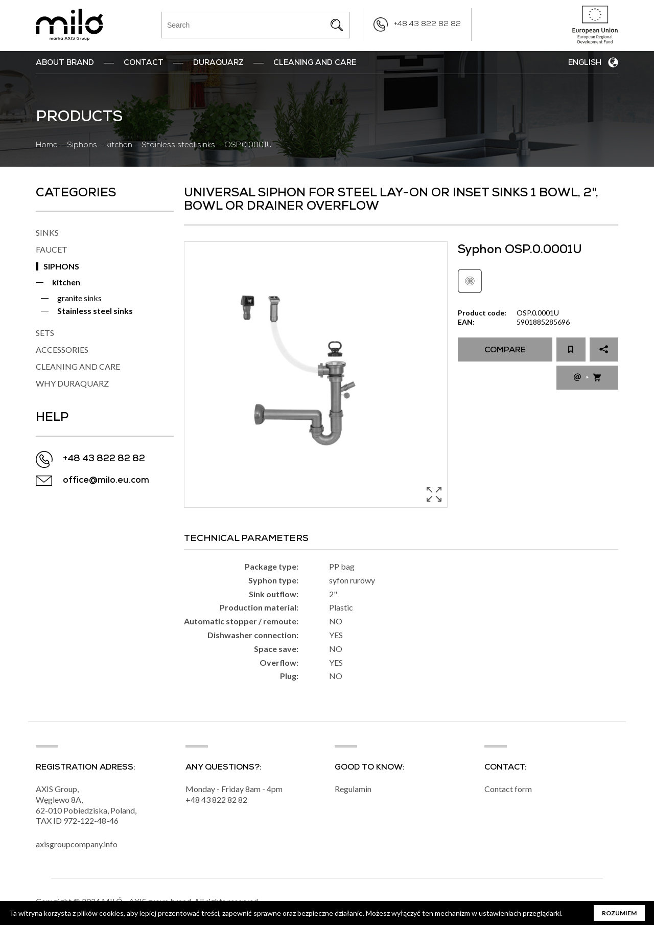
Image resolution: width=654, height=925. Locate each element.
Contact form (508, 789)
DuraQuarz (218, 63)
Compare (505, 351)
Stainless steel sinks (178, 146)
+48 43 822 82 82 (427, 24)
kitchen (119, 146)
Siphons (82, 146)
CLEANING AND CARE (78, 366)
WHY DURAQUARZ (72, 383)
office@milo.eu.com (106, 481)
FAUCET (51, 249)
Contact (144, 63)
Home (47, 146)
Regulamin (353, 789)
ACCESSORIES (62, 349)
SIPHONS (61, 266)
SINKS (47, 232)
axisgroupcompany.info (77, 844)
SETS (45, 332)
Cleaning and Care (314, 63)
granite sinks (79, 298)
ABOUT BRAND (65, 63)
